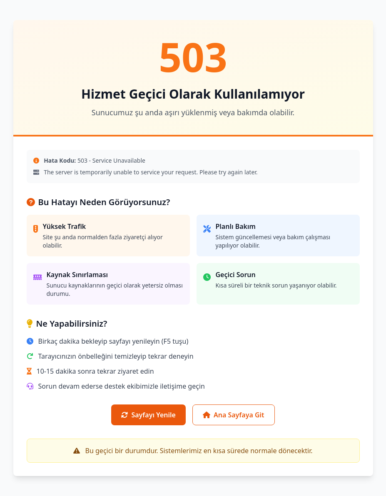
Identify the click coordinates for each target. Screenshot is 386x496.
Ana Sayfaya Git (233, 414)
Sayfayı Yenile (148, 414)
